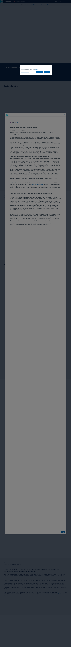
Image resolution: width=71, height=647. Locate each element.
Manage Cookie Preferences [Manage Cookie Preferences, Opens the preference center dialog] (25, 72)
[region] (36, 70)
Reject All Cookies (39, 72)
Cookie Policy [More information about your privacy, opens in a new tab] (36, 69)
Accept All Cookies (47, 72)
